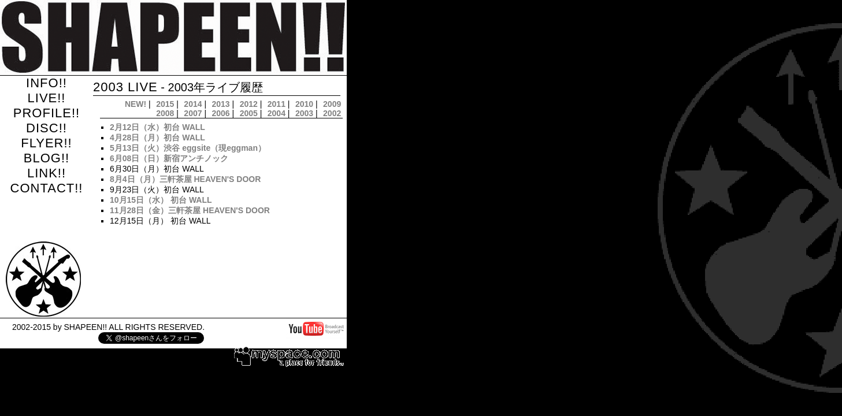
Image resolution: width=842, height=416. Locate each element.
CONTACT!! (46, 188)
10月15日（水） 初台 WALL (161, 200)
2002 (332, 113)
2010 (304, 104)
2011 (276, 104)
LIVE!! (47, 98)
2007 (193, 113)
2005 (249, 113)
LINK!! (46, 173)
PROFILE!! (46, 113)
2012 (249, 104)
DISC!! (46, 128)
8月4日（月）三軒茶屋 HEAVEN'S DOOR (185, 179)
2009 (332, 104)
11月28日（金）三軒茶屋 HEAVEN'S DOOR (190, 210)
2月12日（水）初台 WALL (157, 127)
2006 (221, 113)
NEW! (135, 104)
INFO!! (46, 83)
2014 (193, 104)
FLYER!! (46, 143)
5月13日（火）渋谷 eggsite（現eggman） (188, 148)
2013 (221, 104)
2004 (276, 113)
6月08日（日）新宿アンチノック (169, 158)
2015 (165, 104)
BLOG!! (46, 158)
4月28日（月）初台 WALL (157, 137)
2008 (165, 113)
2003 (304, 113)
